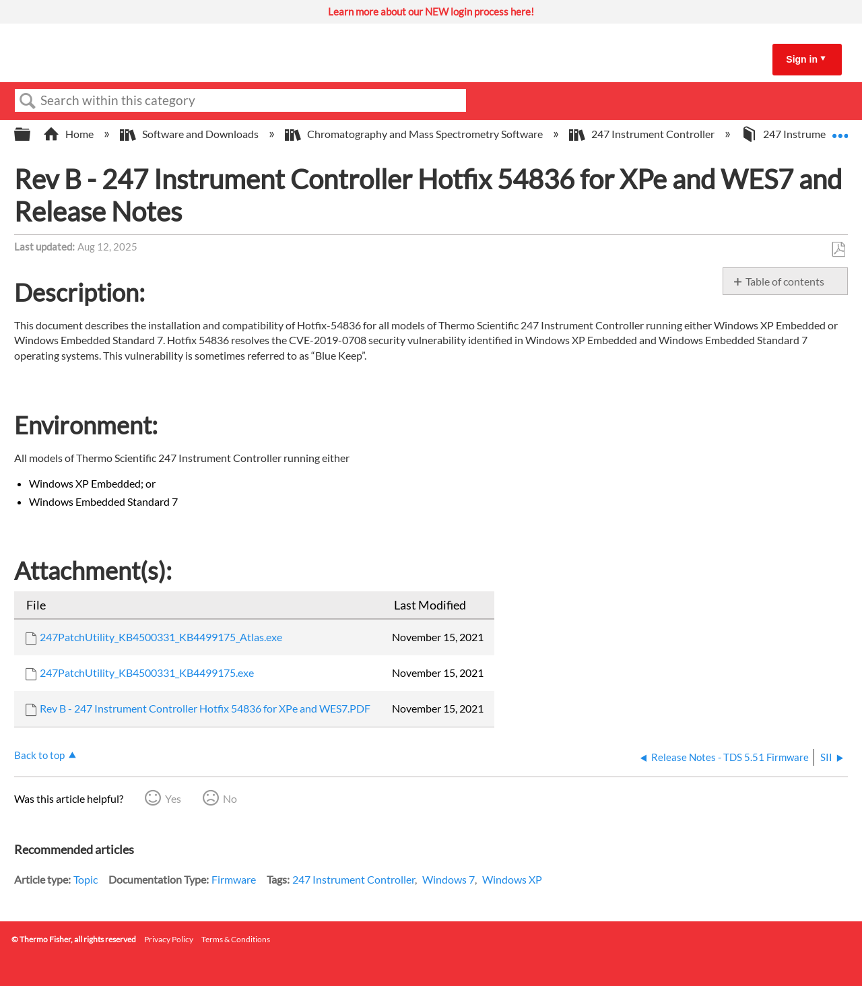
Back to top (39, 755)
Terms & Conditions (235, 939)
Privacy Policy (168, 939)
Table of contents (784, 281)
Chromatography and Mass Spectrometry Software (415, 133)
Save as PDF (838, 250)
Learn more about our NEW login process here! (431, 11)
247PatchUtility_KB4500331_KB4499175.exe (147, 672)
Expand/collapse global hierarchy (31, 134)
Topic (85, 879)
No (230, 798)
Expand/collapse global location (840, 130)
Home (69, 133)
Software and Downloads (190, 133)
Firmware (233, 879)
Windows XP (512, 879)
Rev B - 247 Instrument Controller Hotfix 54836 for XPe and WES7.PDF (205, 708)
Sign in (802, 59)
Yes (173, 798)
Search (27, 101)
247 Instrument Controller (643, 133)
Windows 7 (448, 879)
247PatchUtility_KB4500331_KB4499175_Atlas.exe (161, 636)
